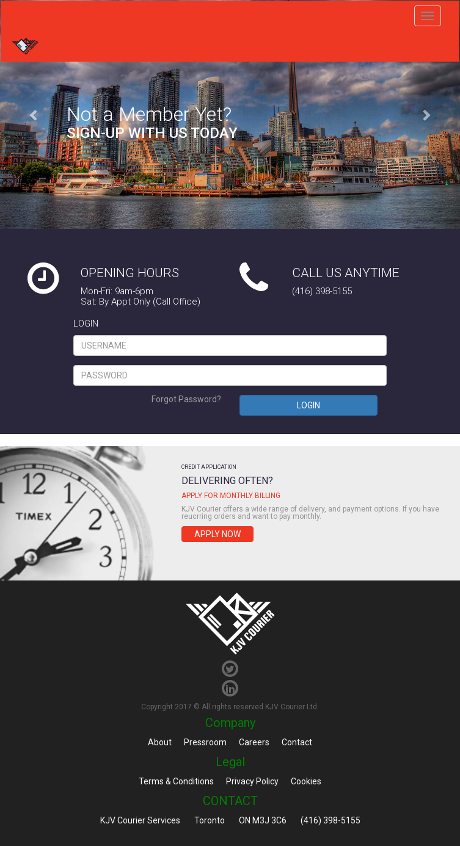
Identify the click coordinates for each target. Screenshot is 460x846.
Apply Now (217, 534)
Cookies (306, 781)
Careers (254, 742)
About (160, 742)
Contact (297, 742)
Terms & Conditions (176, 781)
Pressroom (205, 742)
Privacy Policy (252, 781)
